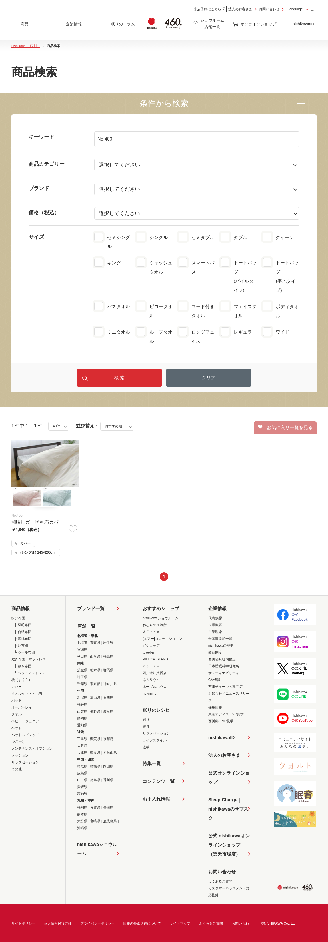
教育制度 (215, 652)
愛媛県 (82, 787)
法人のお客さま (240, 9)
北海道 (82, 643)
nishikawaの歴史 (221, 646)
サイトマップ (180, 923)
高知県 (82, 794)
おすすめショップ (161, 608)
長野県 (95, 711)
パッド (16, 700)
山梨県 (82, 711)
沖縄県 (82, 828)
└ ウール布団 (24, 652)
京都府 (108, 739)
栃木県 (95, 670)
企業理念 (215, 632)
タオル (16, 714)
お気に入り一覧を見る (285, 427)
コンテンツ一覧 (159, 781)
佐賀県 (95, 807)
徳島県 (95, 780)
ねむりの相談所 (155, 625)
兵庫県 (82, 753)
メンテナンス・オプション (32, 749)
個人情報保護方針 (57, 923)
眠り (146, 720)
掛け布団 (18, 618)
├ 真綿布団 (22, 639)
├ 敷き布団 (22, 666)
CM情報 (214, 680)
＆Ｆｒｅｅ (151, 632)
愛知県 (82, 725)
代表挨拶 (215, 618)
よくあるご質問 (220, 881)
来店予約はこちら (209, 9)
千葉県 (82, 684)
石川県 (108, 698)
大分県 (82, 821)
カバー (16, 687)
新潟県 (82, 698)
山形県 (95, 656)
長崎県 (108, 807)
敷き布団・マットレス (28, 659)
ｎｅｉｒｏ (151, 666)
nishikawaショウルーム (97, 849)
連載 (146, 747)
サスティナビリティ (223, 673)
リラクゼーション (25, 762)
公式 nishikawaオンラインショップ (229, 846)
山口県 (82, 780)
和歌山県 (110, 753)
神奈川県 (110, 684)
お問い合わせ (269, 9)
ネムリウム (151, 680)
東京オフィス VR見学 (226, 714)
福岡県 (82, 807)
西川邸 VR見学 (221, 721)
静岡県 (82, 718)
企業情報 (217, 608)
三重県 (82, 739)
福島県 (108, 656)
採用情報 (215, 707)
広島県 (82, 773)
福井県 (82, 704)
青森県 (95, 643)
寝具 (146, 727)
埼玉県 (82, 677)
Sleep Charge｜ (229, 810)
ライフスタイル (155, 740)
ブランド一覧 (91, 608)
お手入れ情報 (156, 799)
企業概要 (215, 625)
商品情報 (20, 608)
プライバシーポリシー (97, 923)
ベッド (16, 728)
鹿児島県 (110, 821)
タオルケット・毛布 (26, 694)
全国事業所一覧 (220, 639)
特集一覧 (152, 763)
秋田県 (82, 656)
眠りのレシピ (156, 710)
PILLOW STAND (155, 659)
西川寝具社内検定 (222, 659)
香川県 (108, 780)
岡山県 (108, 766)
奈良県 (95, 753)
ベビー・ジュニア (25, 721)
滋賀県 (95, 739)
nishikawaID (303, 24)
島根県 (95, 766)
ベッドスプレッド (25, 735)
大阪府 (82, 746)
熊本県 (82, 814)
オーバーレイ (21, 707)
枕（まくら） (21, 680)
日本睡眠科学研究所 (223, 666)
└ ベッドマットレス (29, 673)
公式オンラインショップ (228, 778)
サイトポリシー (23, 923)
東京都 (95, 684)
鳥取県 (82, 766)
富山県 (95, 698)
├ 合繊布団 (22, 632)
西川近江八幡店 (155, 673)
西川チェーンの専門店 (225, 687)
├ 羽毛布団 (22, 625)
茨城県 (82, 670)
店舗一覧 (86, 626)
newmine (149, 694)
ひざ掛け (18, 742)
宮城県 (82, 650)
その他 (16, 769)
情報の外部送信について (142, 923)
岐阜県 (108, 711)
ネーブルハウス (155, 687)
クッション (20, 755)
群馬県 (108, 670)
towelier (148, 652)
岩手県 (108, 643)
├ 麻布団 (21, 646)
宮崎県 (95, 821)
